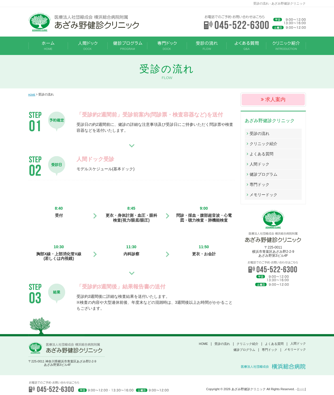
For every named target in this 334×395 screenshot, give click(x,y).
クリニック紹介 (263, 143)
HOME (33, 94)
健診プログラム (263, 174)
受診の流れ (259, 133)
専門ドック (259, 184)
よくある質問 (261, 154)
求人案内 (275, 99)
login (301, 389)
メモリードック (263, 194)
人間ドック (259, 164)
